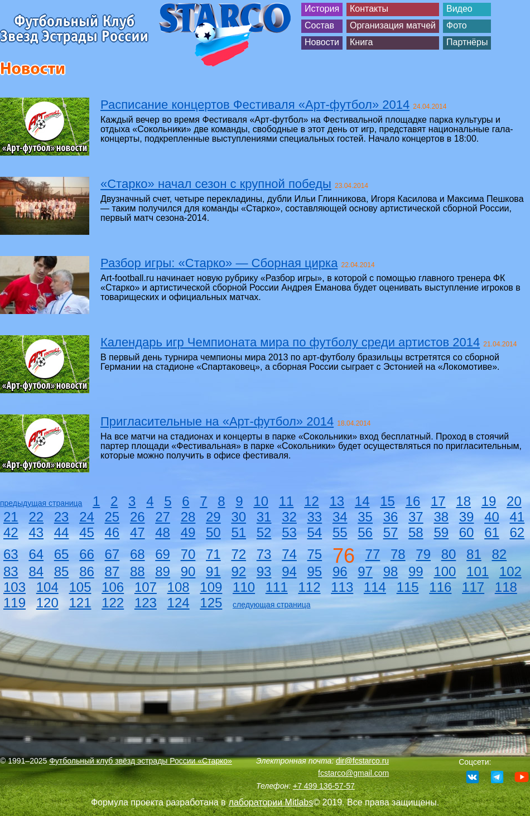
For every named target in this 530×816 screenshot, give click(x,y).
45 (86, 532)
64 (36, 554)
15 (387, 501)
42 (10, 532)
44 (61, 532)
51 (238, 532)
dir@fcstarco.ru (362, 760)
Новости (322, 42)
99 (415, 571)
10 (260, 501)
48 (162, 532)
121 (80, 602)
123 (145, 602)
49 (188, 532)
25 (112, 516)
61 (491, 532)
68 (137, 554)
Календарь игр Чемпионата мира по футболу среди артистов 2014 (290, 342)
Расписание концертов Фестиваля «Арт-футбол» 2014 (254, 105)
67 (112, 554)
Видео (459, 8)
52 (264, 532)
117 (473, 587)
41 (517, 516)
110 (244, 587)
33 (314, 516)
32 (289, 516)
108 (178, 587)
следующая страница (271, 604)
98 (390, 571)
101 (477, 571)
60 (466, 532)
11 (286, 501)
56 (365, 532)
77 (372, 554)
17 (438, 501)
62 (517, 532)
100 (444, 571)
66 (86, 554)
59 (441, 532)
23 (61, 516)
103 (14, 587)
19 (489, 501)
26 (137, 516)
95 (314, 571)
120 (47, 602)
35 (365, 516)
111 (277, 587)
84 (36, 571)
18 (463, 501)
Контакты (369, 8)
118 (506, 587)
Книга (361, 42)
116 (440, 587)
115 (408, 587)
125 (211, 602)
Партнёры (467, 42)
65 (61, 554)
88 (137, 571)
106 (113, 587)
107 (145, 587)
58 (415, 532)
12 (311, 501)
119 (14, 602)
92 (238, 571)
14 (362, 501)
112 (309, 587)
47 (137, 532)
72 (238, 554)
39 (466, 516)
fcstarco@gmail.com (353, 773)
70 (188, 554)
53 (289, 532)
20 (514, 501)
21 (10, 516)
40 (491, 516)
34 (340, 516)
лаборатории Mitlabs (271, 802)
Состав (319, 25)
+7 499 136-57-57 (324, 785)
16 (413, 501)
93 (264, 571)
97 (365, 571)
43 (36, 532)
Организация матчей (393, 25)
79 (423, 554)
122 (113, 602)
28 (188, 516)
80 (448, 554)
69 (162, 554)
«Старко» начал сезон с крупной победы (215, 184)
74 (289, 554)
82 (499, 554)
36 (390, 516)
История (322, 8)
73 (264, 554)
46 (112, 532)
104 (47, 587)
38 (441, 516)
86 (86, 571)
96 (340, 571)
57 (390, 532)
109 (211, 587)
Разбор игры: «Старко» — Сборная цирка (219, 263)
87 (112, 571)
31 (264, 516)
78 (398, 554)
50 (213, 532)
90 (188, 571)
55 (340, 532)
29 (213, 516)
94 (289, 571)
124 (178, 602)
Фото (456, 25)
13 (336, 501)
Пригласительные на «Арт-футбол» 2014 (217, 421)
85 (61, 571)
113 (342, 587)
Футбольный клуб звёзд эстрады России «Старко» (140, 760)
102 (510, 571)
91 (213, 571)
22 (36, 516)
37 (415, 516)
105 (80, 587)
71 (213, 554)
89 (162, 571)
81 (473, 554)
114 (375, 587)
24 (86, 516)
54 (314, 532)
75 (314, 554)
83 (10, 571)
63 (10, 554)
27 (162, 516)
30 (238, 516)
